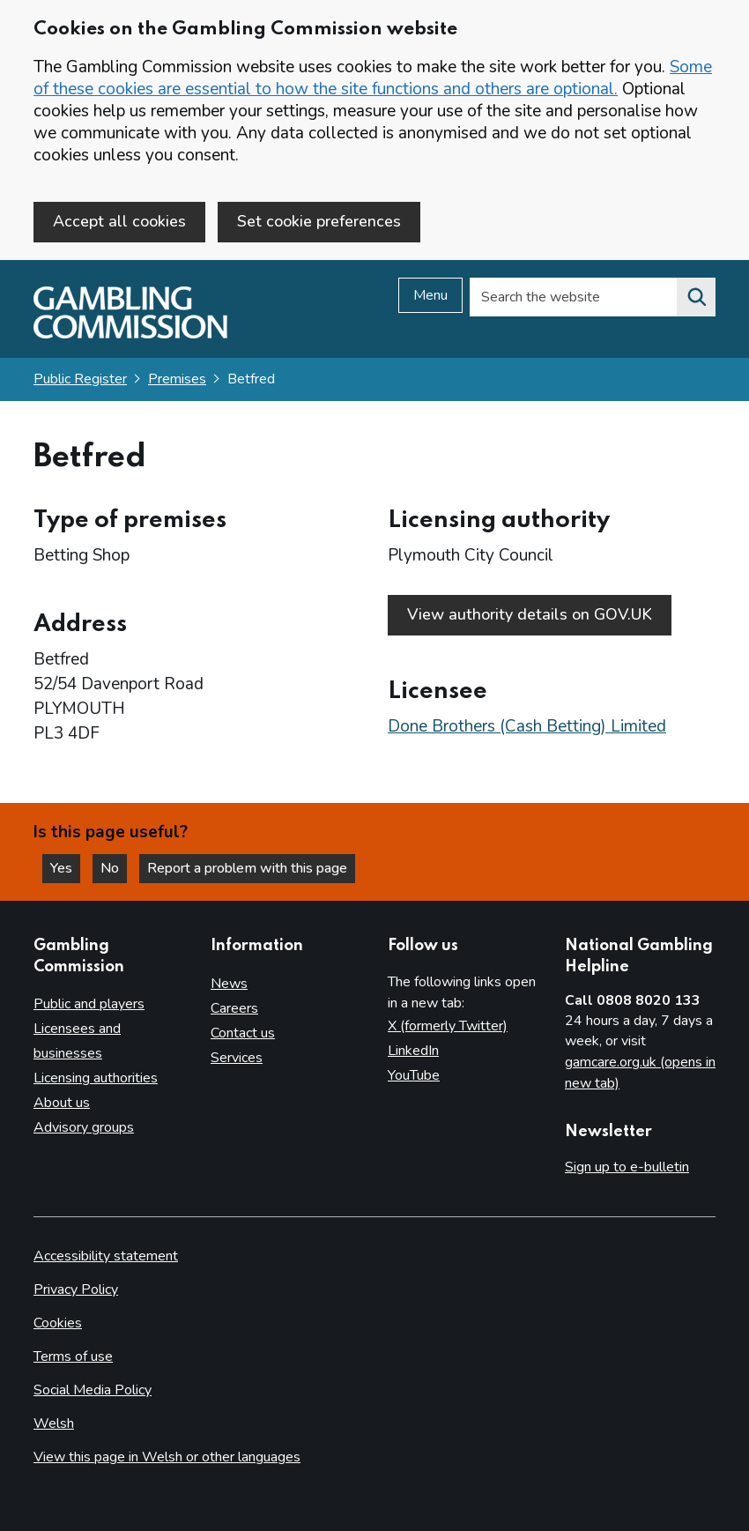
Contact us (243, 1033)
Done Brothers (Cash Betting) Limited (527, 726)
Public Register (80, 379)
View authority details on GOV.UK (529, 614)
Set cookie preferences (319, 221)
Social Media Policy (92, 1390)
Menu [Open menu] (430, 295)
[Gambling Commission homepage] (130, 334)
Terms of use (73, 1356)
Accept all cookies (119, 221)
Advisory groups (83, 1127)
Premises (177, 379)
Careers (234, 1008)
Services (237, 1057)
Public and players (89, 1004)
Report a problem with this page (247, 868)
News (229, 983)
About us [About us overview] (61, 1102)
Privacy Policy (75, 1289)
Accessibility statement (105, 1256)
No (113, 868)
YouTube (414, 1075)
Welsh (53, 1423)
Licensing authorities (95, 1078)
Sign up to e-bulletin (627, 1167)
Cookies (57, 1323)
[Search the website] (696, 297)
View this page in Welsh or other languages (166, 1457)
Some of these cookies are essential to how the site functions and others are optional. (372, 78)
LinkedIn (413, 1050)
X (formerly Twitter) (448, 1026)
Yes (65, 868)
